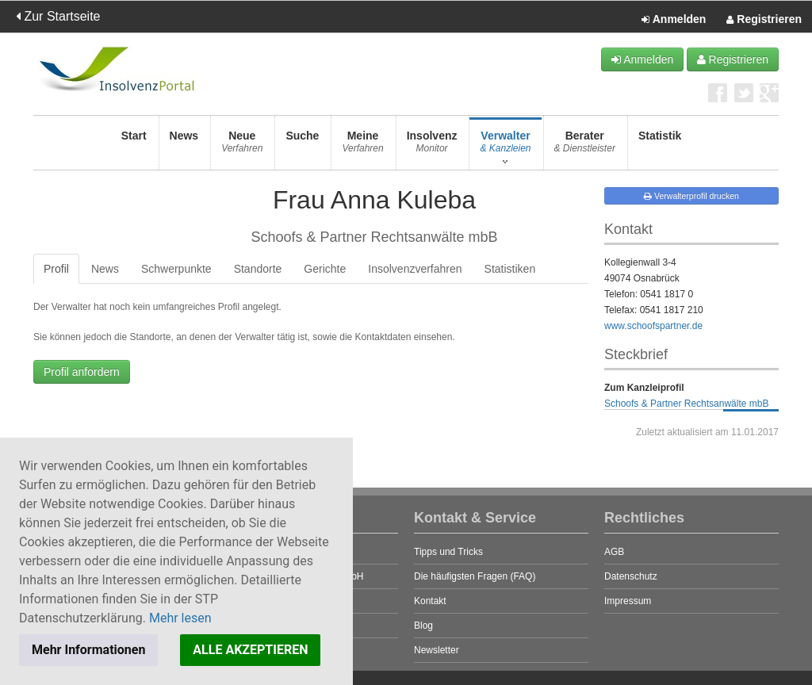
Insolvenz (432, 146)
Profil (56, 268)
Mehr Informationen (88, 649)
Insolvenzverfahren (415, 268)
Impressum (627, 601)
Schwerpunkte (176, 268)
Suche (302, 146)
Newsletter (436, 650)
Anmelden (674, 20)
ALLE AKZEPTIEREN (250, 649)
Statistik (659, 146)
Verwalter (505, 146)
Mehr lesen (180, 618)
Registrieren (764, 20)
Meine (362, 146)
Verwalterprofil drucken (691, 196)
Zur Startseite (58, 16)
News (184, 146)
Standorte (258, 268)
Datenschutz (630, 576)
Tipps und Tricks (448, 551)
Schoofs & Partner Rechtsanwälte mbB (686, 403)
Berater (584, 146)
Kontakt (430, 601)
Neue (241, 146)
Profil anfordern (82, 371)
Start (134, 146)
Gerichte (325, 268)
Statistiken (510, 268)
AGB (614, 551)
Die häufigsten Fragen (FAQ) (474, 576)
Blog (423, 625)
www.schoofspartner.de (653, 325)
